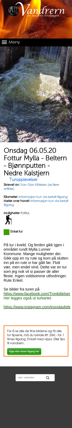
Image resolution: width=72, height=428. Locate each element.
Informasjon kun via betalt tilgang (43, 197)
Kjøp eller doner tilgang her (24, 351)
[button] (36, 42)
